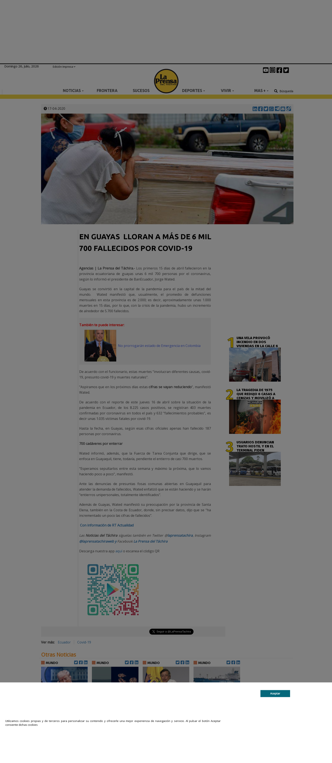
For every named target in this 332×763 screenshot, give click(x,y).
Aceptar (275, 694)
